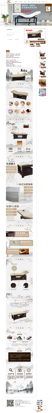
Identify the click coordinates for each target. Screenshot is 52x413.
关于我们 (44, 1)
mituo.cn (25, 406)
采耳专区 (25, 1)
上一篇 (9, 39)
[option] (35, 36)
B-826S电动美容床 (42, 96)
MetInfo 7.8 (19, 406)
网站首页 (16, 1)
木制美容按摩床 (17, 26)
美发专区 (28, 1)
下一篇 (17, 39)
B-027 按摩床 (42, 68)
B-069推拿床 (42, 59)
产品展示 (10, 26)
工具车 (36, 1)
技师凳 (39, 1)
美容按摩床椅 (20, 1)
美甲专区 (32, 1)
